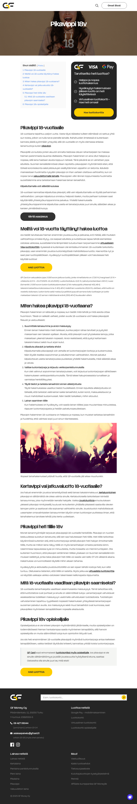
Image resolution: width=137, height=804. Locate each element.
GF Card (31, 652)
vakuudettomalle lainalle (46, 176)
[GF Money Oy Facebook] (12, 744)
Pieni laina (15, 773)
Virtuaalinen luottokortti (83, 722)
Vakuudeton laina (19, 788)
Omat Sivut (114, 5)
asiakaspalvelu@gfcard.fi (26, 733)
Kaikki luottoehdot (80, 763)
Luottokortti (77, 717)
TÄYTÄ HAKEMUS (38, 216)
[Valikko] (130, 5)
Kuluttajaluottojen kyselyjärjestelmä (90, 773)
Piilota (40, 65)
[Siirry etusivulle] (8, 5)
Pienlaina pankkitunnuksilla (24, 768)
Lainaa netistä (17, 758)
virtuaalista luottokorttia (101, 571)
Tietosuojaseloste (80, 768)
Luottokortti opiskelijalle (83, 727)
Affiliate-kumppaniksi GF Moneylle (89, 783)
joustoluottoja (87, 500)
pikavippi (46, 146)
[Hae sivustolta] (96, 5)
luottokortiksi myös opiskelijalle (72, 652)
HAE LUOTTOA (36, 267)
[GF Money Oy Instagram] (18, 744)
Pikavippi (14, 783)
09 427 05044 (20, 723)
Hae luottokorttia (94, 112)
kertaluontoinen (107, 492)
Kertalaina (15, 763)
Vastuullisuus (78, 758)
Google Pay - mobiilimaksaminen (88, 712)
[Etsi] (124, 697)
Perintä (74, 778)
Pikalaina (14, 778)
